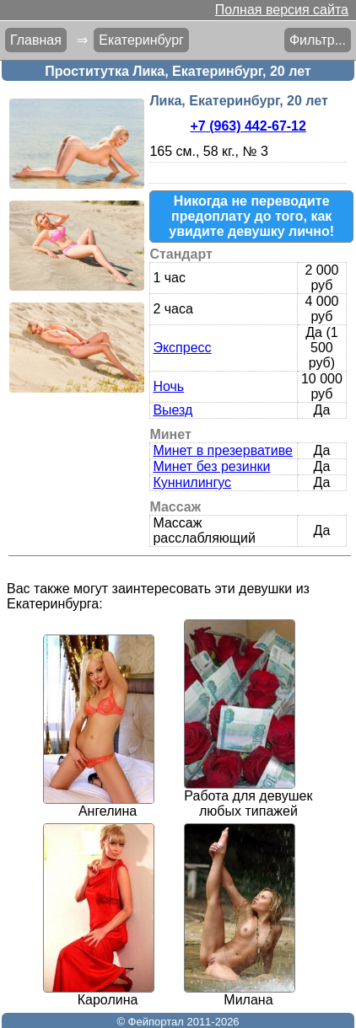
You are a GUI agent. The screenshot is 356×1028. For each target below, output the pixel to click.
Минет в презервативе (223, 450)
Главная (36, 40)
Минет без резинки (211, 466)
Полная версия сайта (281, 10)
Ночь (168, 386)
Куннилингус (192, 482)
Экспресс (182, 347)
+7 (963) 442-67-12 (247, 126)
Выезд (172, 410)
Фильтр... (317, 40)
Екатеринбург (141, 40)
